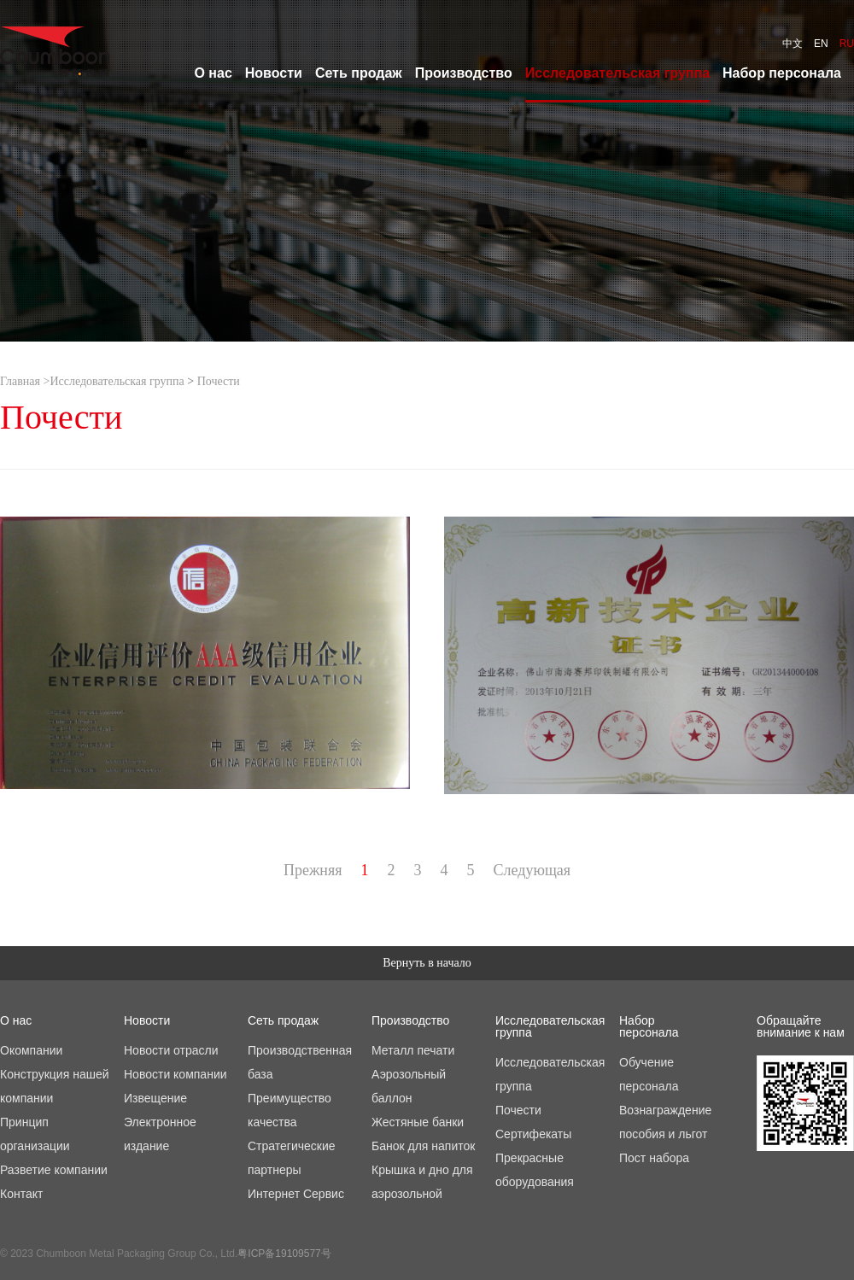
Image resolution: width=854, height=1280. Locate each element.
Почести (218, 381)
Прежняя (313, 870)
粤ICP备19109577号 (283, 1254)
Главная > (25, 381)
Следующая (532, 870)
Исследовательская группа (117, 381)
